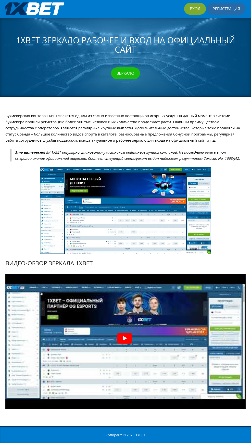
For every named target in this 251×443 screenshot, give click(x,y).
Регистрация (226, 9)
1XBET (140, 435)
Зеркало (125, 73)
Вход (195, 9)
